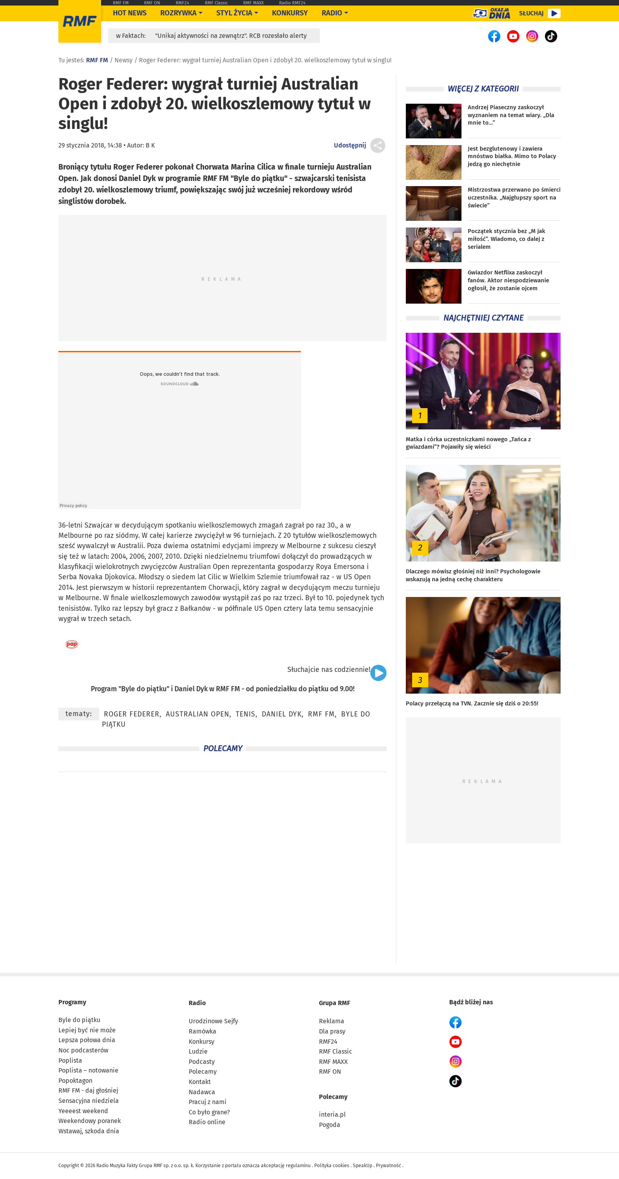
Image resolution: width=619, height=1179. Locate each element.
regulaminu (298, 1165)
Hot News (129, 13)
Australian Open (197, 714)
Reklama (331, 1021)
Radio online (207, 1122)
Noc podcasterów (83, 1050)
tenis (245, 714)
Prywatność (388, 1165)
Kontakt (200, 1082)
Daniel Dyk (191, 689)
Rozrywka (178, 13)
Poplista (70, 1060)
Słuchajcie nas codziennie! (328, 670)
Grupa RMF (334, 1003)
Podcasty (202, 1061)
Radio (197, 1003)
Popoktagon (75, 1080)
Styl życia (234, 13)
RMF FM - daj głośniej (88, 1090)
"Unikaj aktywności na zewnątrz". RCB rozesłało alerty (231, 35)
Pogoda (329, 1125)
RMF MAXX (253, 3)
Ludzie (198, 1051)
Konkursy (290, 13)
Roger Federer (131, 714)
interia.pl (332, 1114)
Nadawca (202, 1092)
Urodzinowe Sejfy (213, 1021)
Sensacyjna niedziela (88, 1100)
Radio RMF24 (292, 3)
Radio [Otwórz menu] (332, 13)
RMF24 (182, 3)
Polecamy (203, 1071)
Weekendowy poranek (89, 1121)
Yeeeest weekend (83, 1111)
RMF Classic (216, 3)
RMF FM (121, 3)
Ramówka (202, 1031)
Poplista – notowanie (88, 1070)
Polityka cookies (331, 1165)
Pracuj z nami (208, 1102)
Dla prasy (332, 1031)
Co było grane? (209, 1112)
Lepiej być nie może (87, 1030)
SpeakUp (362, 1165)
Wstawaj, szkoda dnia (88, 1131)
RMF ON (152, 3)
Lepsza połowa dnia (86, 1040)
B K (150, 145)
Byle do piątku (144, 689)
